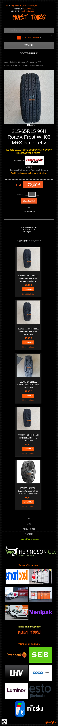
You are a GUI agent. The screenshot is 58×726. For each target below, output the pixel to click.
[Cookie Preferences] (4, 721)
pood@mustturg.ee (26, 11)
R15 (39, 62)
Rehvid (12, 62)
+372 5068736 (28, 9)
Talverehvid (31, 62)
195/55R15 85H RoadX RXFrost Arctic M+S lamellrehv (28, 332)
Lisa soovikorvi (29, 211)
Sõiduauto (21, 62)
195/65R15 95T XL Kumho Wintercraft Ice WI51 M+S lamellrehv (28, 491)
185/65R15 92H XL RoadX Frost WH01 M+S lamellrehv (28, 385)
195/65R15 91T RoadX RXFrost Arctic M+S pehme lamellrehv (28, 278)
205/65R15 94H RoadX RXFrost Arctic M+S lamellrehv (28, 438)
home (6, 62)
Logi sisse (15, 6)
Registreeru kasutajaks (29, 6)
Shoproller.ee (50, 722)
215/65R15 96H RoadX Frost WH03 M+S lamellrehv (23, 66)
